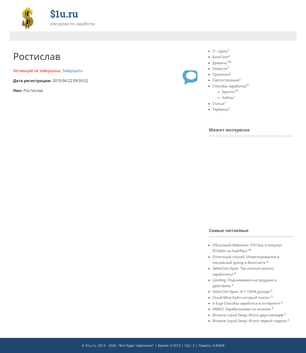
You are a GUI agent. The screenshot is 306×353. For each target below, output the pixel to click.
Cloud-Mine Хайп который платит (241, 297)
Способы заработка (231, 86)
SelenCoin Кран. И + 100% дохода (241, 291)
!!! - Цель (221, 51)
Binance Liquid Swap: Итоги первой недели (250, 320)
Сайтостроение (226, 80)
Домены (222, 62)
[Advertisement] (245, 181)
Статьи (219, 103)
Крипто (230, 91)
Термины (221, 109)
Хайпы (228, 97)
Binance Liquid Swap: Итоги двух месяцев (248, 315)
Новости (221, 68)
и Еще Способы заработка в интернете (246, 303)
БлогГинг (221, 56)
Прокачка (222, 74)
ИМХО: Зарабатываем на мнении (242, 309)
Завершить (72, 70)
